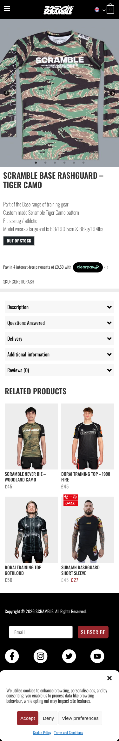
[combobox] (97, 9)
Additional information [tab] (28, 354)
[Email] (41, 632)
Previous (6, 93)
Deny (48, 718)
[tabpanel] (59, 93)
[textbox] (97, 9)
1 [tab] (36, 163)
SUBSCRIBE (93, 632)
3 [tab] (55, 163)
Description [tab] (18, 307)
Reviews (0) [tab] (18, 370)
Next (112, 93)
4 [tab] (64, 163)
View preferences (80, 718)
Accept (27, 718)
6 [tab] (83, 163)
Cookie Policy (42, 732)
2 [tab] (45, 163)
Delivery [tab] (14, 338)
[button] (109, 678)
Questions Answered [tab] (26, 322)
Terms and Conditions (68, 732)
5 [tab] (74, 163)
